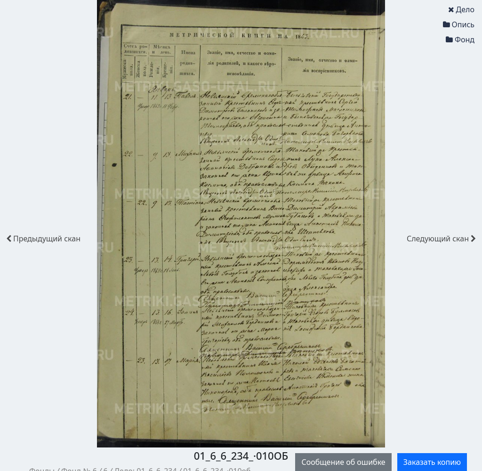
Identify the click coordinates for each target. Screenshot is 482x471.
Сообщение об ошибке (343, 462)
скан (43, 238)
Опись (458, 24)
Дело (461, 9)
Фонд (460, 39)
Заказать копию (432, 462)
